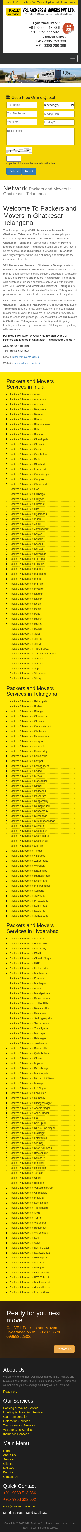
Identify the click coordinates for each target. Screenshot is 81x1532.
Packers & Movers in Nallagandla (29, 968)
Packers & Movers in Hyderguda (28, 1257)
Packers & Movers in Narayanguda (30, 1252)
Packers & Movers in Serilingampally (31, 1018)
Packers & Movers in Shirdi (25, 643)
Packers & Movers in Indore (25, 519)
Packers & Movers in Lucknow (27, 563)
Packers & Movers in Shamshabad (29, 835)
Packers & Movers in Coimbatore (29, 454)
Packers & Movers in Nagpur (26, 593)
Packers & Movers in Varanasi (27, 663)
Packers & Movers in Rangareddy (29, 801)
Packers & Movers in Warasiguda (29, 1232)
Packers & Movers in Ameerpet (27, 938)
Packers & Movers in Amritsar (27, 404)
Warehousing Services (18, 1429)
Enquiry (8, 1472)
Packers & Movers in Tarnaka (26, 1172)
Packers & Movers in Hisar (25, 509)
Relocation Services (16, 1421)
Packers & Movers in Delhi (25, 459)
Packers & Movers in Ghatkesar (28, 731)
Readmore (10, 1391)
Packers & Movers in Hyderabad (28, 514)
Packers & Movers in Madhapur (28, 983)
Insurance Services (16, 1434)
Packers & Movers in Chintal (26, 1058)
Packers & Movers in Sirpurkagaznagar (32, 820)
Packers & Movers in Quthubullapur (30, 1053)
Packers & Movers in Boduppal (27, 1182)
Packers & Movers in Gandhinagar (29, 474)
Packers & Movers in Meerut (26, 578)
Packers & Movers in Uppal (25, 1177)
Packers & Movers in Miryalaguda (29, 900)
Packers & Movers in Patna (25, 608)
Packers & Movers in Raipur (26, 618)
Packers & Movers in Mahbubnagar (30, 885)
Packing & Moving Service (20, 1408)
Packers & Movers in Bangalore (28, 409)
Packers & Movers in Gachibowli (28, 943)
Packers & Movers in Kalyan (26, 534)
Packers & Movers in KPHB (25, 953)
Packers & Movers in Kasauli (26, 543)
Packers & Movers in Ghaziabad (28, 484)
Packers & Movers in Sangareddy (29, 810)
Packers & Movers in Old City (26, 1143)
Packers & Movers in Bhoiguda (27, 1267)
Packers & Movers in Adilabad (27, 890)
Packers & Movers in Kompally (27, 1157)
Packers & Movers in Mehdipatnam (30, 993)
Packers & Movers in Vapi (24, 668)
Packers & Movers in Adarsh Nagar (30, 1108)
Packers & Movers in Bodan (26, 706)
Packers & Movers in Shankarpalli (29, 840)
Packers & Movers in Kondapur (27, 978)
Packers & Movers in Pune (25, 613)
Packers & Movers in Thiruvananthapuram (34, 653)
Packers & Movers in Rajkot (25, 623)
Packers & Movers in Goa (24, 489)
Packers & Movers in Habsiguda (28, 1167)
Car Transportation (15, 1416)
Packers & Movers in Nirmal (26, 786)
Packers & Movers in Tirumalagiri (29, 1207)
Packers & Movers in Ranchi (26, 628)
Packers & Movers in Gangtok (27, 479)
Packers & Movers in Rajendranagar (30, 998)
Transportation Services (19, 1425)
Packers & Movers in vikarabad (27, 855)
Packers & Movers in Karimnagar (29, 905)
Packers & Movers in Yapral (25, 1217)
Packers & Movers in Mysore (26, 588)
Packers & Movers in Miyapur (26, 1063)
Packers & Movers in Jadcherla (27, 746)
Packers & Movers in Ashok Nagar (29, 1113)
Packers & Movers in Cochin (26, 449)
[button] (6, 75)
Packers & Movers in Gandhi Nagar (30, 1287)
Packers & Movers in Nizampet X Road (32, 1078)
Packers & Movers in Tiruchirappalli (30, 648)
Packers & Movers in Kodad (26, 771)
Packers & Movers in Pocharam (28, 796)
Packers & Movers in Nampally (27, 1098)
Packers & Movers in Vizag (25, 678)
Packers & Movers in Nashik (26, 598)
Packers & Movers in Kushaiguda (29, 1202)
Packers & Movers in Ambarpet (27, 1262)
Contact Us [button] (64, 1349)
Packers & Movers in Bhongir (26, 711)
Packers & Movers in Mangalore (28, 573)
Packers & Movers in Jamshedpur (29, 529)
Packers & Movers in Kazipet (26, 761)
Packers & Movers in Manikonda (28, 973)
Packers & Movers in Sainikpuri (28, 1123)
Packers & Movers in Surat (25, 633)
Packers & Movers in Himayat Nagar (30, 1103)
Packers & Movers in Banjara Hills (29, 1008)
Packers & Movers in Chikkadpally (29, 1272)
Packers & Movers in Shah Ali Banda (31, 1147)
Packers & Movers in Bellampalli (28, 701)
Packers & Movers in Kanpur (26, 539)
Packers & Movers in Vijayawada (29, 673)
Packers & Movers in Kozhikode (28, 553)
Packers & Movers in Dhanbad (27, 464)
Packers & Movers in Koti (24, 1237)
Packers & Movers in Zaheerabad (29, 860)
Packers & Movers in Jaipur (25, 524)
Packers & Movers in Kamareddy (29, 751)
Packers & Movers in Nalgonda (27, 910)
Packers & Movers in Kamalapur (28, 756)
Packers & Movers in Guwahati (27, 504)
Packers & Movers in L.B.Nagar (28, 1088)
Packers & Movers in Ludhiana (27, 558)
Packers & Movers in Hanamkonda (30, 736)
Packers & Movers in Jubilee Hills (29, 1003)
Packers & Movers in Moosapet (28, 1033)
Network (8, 1468)
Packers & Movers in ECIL (25, 1118)
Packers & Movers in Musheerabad (30, 1282)
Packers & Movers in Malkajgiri (27, 1133)
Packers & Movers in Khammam (28, 880)
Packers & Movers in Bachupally (28, 1048)
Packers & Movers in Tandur (26, 850)
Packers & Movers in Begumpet (28, 1227)
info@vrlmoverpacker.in (25, 356)
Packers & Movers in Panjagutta (28, 1013)
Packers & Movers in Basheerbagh (30, 1247)
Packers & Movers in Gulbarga (27, 494)
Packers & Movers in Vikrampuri (28, 1222)
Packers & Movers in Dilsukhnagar (29, 1068)
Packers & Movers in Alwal (25, 1212)
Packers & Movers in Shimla (26, 638)
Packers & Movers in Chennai (27, 444)
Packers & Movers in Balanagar (28, 1038)
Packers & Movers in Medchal (27, 1162)
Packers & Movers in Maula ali (27, 1197)
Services (9, 1459)
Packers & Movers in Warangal (27, 865)
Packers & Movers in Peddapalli (28, 791)
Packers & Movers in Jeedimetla (28, 1043)
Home (7, 1450)
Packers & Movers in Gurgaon (27, 499)
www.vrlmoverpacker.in (28, 363)
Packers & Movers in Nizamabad (28, 870)
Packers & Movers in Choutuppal (29, 716)
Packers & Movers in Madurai (27, 568)
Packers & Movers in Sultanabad (28, 815)
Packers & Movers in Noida (25, 603)
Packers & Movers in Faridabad (28, 469)
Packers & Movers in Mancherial (28, 781)
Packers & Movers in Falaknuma (28, 1138)
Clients (8, 1463)
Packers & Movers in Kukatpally (28, 948)
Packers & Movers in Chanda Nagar (30, 958)
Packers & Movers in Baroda (26, 414)
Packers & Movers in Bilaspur (27, 434)
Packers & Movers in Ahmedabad (29, 399)
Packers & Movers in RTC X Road (29, 1277)
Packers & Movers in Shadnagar (28, 830)
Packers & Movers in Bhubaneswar (30, 424)
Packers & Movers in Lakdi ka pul (29, 1093)
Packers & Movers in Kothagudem (29, 766)
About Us (9, 1455)
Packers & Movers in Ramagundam (30, 806)
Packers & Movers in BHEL (25, 963)
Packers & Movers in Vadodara (27, 658)
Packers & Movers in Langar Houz (29, 1292)
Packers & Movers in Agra (25, 394)
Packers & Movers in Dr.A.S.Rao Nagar (32, 1128)
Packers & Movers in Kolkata (26, 548)
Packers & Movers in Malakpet (27, 1083)
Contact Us (10, 1476)
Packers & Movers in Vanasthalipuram (32, 1187)
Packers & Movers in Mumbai (26, 583)
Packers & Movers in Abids (25, 1242)
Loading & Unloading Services (23, 1412)
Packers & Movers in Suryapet (27, 825)
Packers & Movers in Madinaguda (29, 1073)
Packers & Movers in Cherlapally (28, 1192)
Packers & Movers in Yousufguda (29, 1028)
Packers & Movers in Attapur (26, 988)
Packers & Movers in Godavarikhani (30, 726)
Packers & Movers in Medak (26, 776)
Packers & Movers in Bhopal (26, 419)
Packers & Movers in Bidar (25, 429)
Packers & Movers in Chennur (27, 721)
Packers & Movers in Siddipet (27, 845)
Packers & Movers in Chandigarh (29, 439)
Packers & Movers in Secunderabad (30, 1023)
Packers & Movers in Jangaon (27, 741)
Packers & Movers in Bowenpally (29, 1152)
